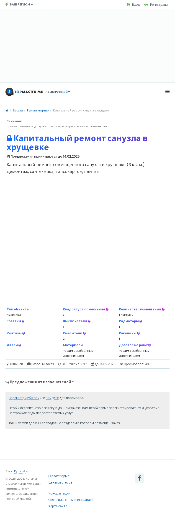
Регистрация (157, 4)
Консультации (59, 493)
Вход (133, 4)
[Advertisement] (87, 46)
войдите (52, 398)
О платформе (58, 476)
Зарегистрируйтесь (24, 398)
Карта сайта (57, 506)
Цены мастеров (60, 482)
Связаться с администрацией (70, 499)
